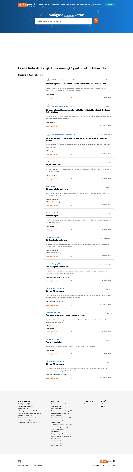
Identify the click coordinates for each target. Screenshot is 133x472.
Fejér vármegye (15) (56, 415)
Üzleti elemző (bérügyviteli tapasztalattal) (65, 315)
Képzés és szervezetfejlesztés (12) (27, 417)
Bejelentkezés (97, 4)
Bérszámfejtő (52, 216)
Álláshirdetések (44, 4)
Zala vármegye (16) (56, 445)
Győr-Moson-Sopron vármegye (57, 374)
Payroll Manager (53, 165)
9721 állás (69, 15)
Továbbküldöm (107, 97)
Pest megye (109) (56, 431)
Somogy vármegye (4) (57, 434)
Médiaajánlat (111, 465)
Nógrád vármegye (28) (57, 429)
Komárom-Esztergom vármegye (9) (60, 427)
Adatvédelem (104, 406)
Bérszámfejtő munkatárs (57, 189)
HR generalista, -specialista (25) (27, 406)
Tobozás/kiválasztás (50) (25, 420)
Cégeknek (110, 4)
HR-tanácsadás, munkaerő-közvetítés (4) (29, 413)
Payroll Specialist (54, 342)
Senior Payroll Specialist (57, 267)
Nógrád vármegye (52, 199)
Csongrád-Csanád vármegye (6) (60, 413)
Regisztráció (55, 4)
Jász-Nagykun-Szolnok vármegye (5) (61, 424)
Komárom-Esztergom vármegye (57, 301)
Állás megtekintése (52, 98)
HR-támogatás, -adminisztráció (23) (28, 411)
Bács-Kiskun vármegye (54, 253)
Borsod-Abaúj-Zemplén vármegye (58, 277)
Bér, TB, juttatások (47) (24, 404)
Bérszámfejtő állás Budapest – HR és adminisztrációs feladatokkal (76, 84)
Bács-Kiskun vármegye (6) (58, 404)
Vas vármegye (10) (56, 441)
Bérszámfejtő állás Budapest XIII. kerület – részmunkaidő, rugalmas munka (76, 139)
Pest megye (51, 94)
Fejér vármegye (52, 175)
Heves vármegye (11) (56, 422)
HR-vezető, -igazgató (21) (25, 415)
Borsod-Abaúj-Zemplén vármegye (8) (61, 411)
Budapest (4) (87, 404)
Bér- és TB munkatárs (55, 291)
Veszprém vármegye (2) (57, 443)
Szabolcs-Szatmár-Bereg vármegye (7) (61, 436)
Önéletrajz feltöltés (83, 4)
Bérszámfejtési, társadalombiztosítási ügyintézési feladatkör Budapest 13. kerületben (78, 111)
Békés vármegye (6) (56, 408)
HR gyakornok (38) (23, 408)
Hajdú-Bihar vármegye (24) (58, 420)
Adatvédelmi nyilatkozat (99, 465)
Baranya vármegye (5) (57, 406)
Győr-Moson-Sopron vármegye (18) (61, 417)
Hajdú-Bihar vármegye (54, 202)
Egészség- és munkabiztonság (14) (27, 422)
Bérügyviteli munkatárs (56, 240)
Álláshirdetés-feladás (68, 4)
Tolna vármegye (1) (56, 438)
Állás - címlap (104, 404)
